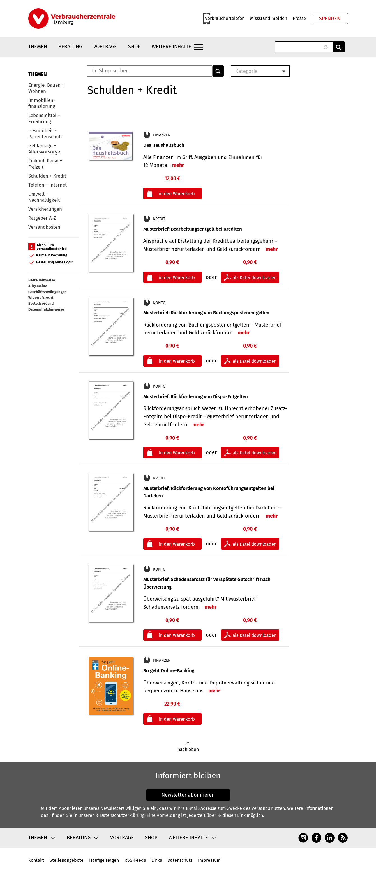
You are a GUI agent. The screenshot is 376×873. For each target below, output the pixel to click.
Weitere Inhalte (171, 46)
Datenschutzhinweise (46, 309)
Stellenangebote (67, 860)
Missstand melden (268, 18)
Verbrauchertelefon (224, 18)
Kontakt (36, 860)
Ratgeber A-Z (42, 218)
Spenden (329, 18)
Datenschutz (179, 860)
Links (156, 860)
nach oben (188, 746)
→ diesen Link (231, 815)
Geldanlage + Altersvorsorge (44, 149)
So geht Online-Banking (168, 671)
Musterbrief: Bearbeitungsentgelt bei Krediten (192, 229)
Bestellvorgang (41, 303)
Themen (37, 46)
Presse (299, 18)
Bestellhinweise (41, 280)
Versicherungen (45, 209)
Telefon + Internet (47, 185)
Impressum (209, 860)
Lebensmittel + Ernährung (44, 118)
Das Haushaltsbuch (163, 145)
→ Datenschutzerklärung (119, 815)
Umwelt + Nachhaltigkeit (44, 197)
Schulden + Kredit (47, 176)
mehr (178, 165)
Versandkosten (44, 227)
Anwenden (339, 46)
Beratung (70, 46)
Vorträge (105, 46)
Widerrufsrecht (40, 297)
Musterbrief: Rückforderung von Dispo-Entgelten (195, 396)
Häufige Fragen (104, 860)
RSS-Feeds (135, 860)
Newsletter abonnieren (188, 795)
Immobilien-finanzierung (41, 103)
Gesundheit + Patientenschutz (45, 134)
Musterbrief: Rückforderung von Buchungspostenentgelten (206, 313)
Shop (134, 46)
